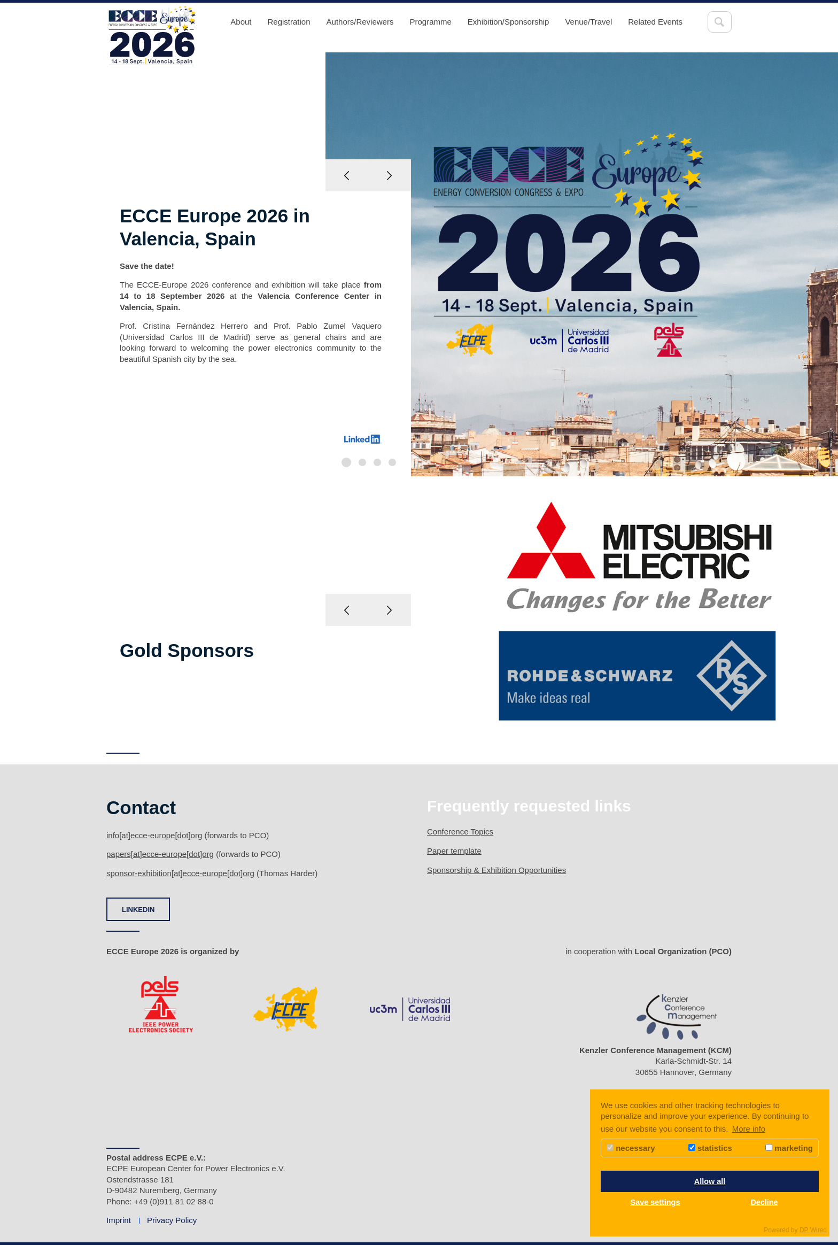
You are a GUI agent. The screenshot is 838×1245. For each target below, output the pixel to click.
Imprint (118, 1220)
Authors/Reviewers (360, 21)
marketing (789, 1148)
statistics (710, 1148)
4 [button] (392, 462)
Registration (289, 21)
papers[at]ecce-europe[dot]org (160, 854)
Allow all (709, 1181)
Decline (764, 1202)
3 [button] (377, 462)
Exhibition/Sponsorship (508, 21)
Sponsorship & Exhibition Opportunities (496, 870)
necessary (631, 1148)
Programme (430, 21)
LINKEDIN (138, 910)
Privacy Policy (172, 1220)
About (240, 21)
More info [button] (749, 1128)
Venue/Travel (588, 21)
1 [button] (346, 462)
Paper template (454, 850)
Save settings (655, 1202)
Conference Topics (460, 831)
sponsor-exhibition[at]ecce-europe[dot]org (180, 873)
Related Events (655, 21)
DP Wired (813, 1230)
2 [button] (362, 462)
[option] (419, 264)
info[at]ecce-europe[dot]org (154, 835)
